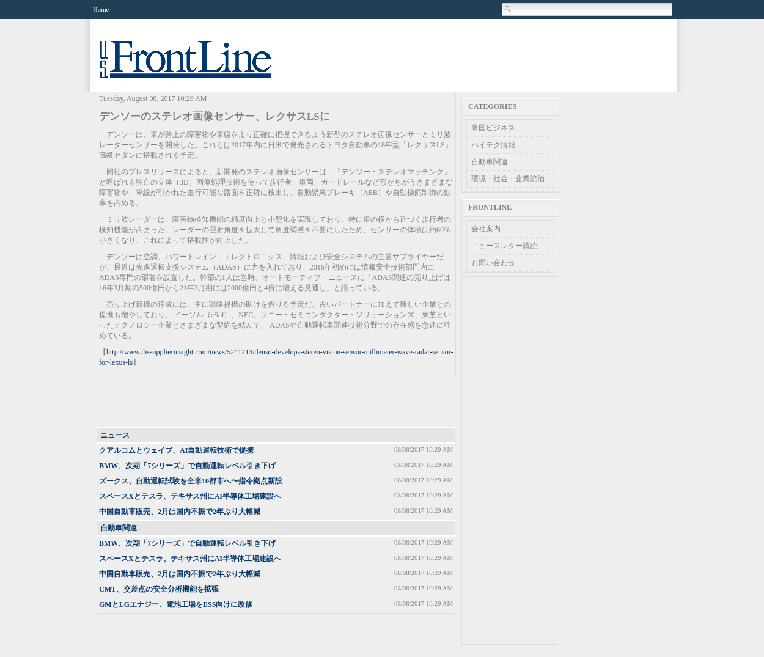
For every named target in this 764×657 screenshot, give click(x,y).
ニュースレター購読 (504, 245)
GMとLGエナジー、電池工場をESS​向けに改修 (175, 604)
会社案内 (486, 228)
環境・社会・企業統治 (508, 178)
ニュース (115, 435)
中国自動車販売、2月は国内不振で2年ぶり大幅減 (179, 511)
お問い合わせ (493, 263)
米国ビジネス (493, 127)
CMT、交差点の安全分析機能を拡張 (159, 589)
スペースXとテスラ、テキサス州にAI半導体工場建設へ (190, 496)
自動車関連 (118, 528)
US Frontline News (198, 66)
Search (508, 9)
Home (101, 9)
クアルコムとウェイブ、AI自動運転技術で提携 (176, 450)
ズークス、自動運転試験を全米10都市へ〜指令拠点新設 (190, 481)
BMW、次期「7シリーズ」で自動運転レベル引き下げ (187, 465)
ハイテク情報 (493, 145)
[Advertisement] (277, 402)
